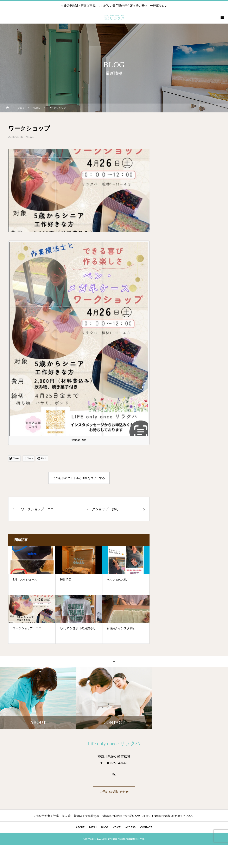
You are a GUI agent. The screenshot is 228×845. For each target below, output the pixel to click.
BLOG (104, 827)
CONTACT (146, 827)
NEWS (30, 136)
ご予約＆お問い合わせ (114, 791)
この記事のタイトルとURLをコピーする (79, 478)
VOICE (117, 827)
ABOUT (80, 827)
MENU (92, 827)
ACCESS (130, 827)
